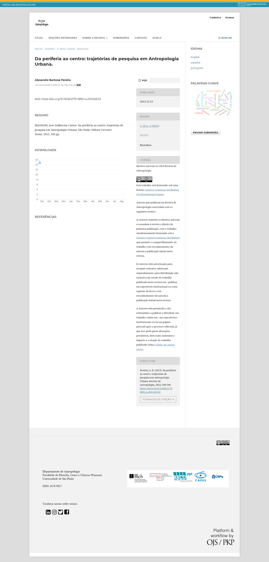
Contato (140, 37)
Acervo (50, 48)
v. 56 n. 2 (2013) (66, 48)
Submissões (121, 37)
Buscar (225, 37)
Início (39, 48)
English (195, 57)
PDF (144, 80)
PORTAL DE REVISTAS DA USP (19, 5)
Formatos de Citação (156, 399)
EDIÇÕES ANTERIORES (63, 37)
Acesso (229, 17)
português (197, 68)
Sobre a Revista (94, 37)
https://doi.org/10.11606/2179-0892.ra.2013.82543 (71, 99)
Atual (39, 37)
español (195, 62)
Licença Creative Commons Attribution (158, 237)
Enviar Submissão (205, 132)
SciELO (157, 37)
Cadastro (215, 17)
